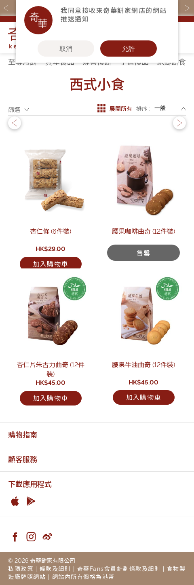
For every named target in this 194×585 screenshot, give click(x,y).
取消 (65, 48)
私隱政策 (20, 568)
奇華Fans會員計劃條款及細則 (119, 568)
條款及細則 (55, 568)
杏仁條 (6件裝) (50, 230)
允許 (128, 48)
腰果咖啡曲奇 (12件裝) (143, 230)
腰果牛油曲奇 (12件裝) (143, 364)
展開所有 (114, 108)
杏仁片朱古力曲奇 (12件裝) (50, 369)
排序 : (143, 108)
